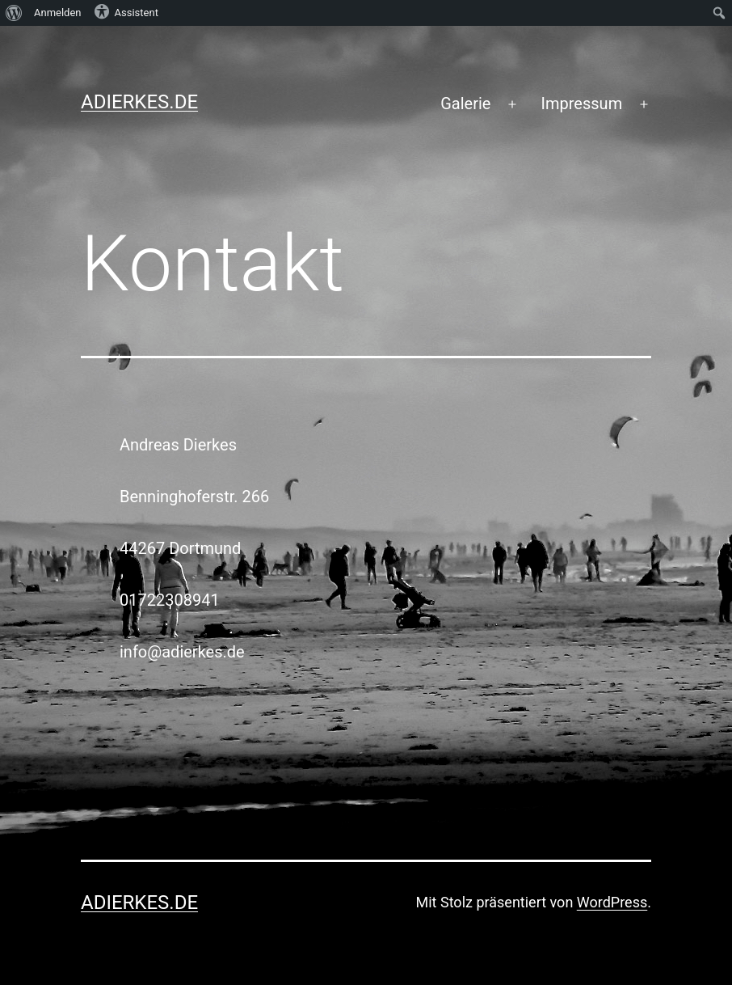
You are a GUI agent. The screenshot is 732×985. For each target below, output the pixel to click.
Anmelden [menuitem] (58, 12)
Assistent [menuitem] (126, 11)
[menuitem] (14, 13)
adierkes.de (139, 102)
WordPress (612, 902)
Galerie (465, 103)
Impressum (582, 103)
